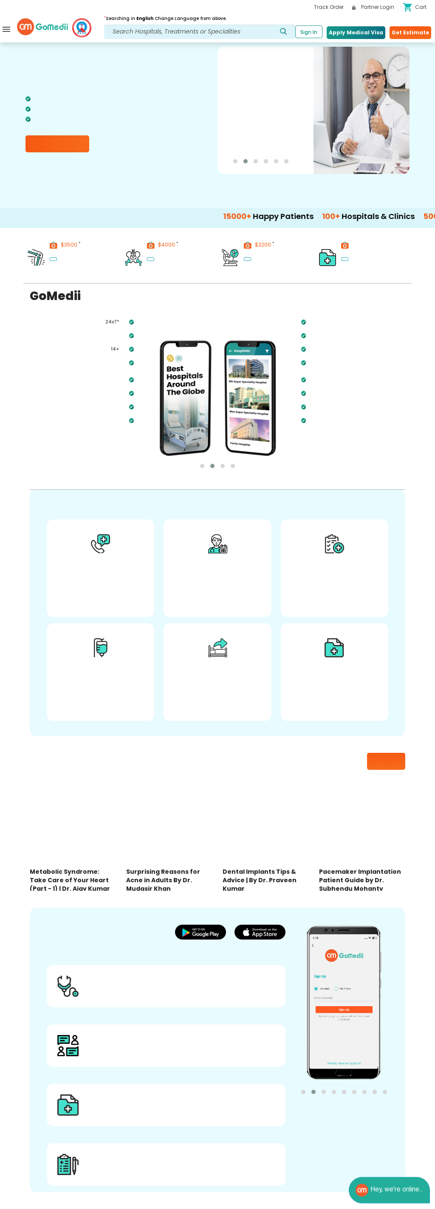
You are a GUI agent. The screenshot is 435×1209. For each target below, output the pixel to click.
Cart (415, 7)
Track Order (329, 7)
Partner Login (373, 7)
